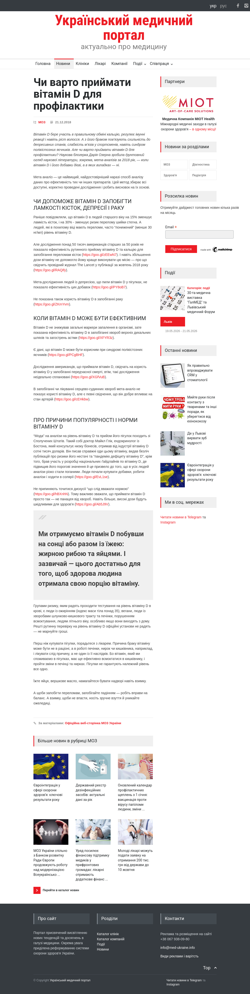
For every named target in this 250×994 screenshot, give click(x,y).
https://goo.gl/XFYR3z (96, 338)
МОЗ (41, 122)
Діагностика (200, 164)
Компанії (119, 63)
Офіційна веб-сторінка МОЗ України (93, 723)
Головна (43, 63)
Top (206, 967)
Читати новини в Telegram (181, 517)
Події (137, 63)
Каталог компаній (111, 939)
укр (214, 5)
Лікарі (100, 63)
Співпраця (159, 63)
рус (223, 5)
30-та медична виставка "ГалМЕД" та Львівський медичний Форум (201, 302)
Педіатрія (199, 175)
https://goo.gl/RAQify (50, 270)
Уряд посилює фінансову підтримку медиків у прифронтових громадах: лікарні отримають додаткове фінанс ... (92, 865)
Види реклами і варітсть (179, 956)
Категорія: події (198, 288)
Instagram (168, 522)
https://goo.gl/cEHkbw (71, 399)
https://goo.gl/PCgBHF (66, 355)
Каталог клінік (108, 934)
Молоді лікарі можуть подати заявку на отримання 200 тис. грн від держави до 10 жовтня (135, 860)
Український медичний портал (70, 980)
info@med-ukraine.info (177, 948)
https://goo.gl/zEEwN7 (100, 255)
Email (171, 227)
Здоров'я (170, 175)
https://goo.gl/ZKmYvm (52, 304)
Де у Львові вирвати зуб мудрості (197, 438)
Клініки (82, 63)
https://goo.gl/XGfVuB (88, 377)
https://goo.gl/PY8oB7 (109, 287)
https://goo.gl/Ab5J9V (92, 504)
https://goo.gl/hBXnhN (51, 494)
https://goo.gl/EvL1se (92, 477)
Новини (63, 63)
